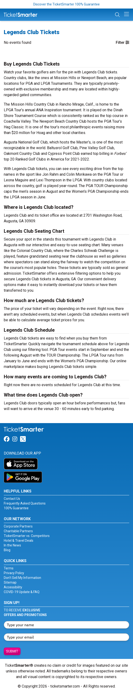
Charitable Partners (18, 531)
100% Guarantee (16, 508)
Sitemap (10, 582)
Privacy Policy (14, 573)
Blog (7, 550)
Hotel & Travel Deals (18, 540)
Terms (8, 568)
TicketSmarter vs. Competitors (27, 536)
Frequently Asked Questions (25, 503)
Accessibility (13, 587)
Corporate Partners (18, 526)
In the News (12, 545)
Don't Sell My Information (22, 578)
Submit (12, 651)
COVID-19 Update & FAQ (21, 592)
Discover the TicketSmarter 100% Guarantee (66, 4)
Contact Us (12, 499)
